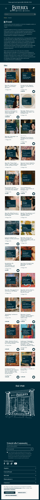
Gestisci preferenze (11, 495)
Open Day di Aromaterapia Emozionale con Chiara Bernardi (27, 264)
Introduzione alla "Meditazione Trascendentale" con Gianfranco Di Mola (10, 265)
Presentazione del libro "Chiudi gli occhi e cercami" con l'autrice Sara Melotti (12, 188)
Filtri (5, 65)
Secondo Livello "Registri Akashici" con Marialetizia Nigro (27, 86)
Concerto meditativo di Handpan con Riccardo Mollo (12, 238)
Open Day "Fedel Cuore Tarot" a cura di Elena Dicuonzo (10, 86)
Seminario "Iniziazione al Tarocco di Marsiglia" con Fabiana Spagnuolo (11, 112)
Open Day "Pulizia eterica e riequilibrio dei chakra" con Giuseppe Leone (27, 112)
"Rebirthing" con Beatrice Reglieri (11, 315)
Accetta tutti (9, 492)
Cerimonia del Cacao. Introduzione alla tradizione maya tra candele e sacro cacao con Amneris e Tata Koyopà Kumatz (12, 371)
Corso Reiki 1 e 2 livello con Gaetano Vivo (27, 369)
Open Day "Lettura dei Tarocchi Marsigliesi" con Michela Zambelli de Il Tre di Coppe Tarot (28, 239)
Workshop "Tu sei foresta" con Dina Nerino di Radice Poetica (27, 138)
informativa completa (9, 489)
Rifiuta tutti (22, 492)
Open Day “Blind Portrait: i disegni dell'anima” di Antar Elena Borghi (12, 214)
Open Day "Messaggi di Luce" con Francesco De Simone (12, 290)
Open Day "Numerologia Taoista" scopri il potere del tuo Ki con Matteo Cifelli (11, 164)
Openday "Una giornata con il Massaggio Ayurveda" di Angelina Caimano (28, 214)
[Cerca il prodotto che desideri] (19, 14)
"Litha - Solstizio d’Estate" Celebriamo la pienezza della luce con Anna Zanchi (12, 342)
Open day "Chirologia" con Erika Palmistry (11, 137)
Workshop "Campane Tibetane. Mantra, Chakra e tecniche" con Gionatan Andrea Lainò (27, 316)
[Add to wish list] (18, 70)
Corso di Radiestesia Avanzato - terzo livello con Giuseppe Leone (27, 188)
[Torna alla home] (20, 8)
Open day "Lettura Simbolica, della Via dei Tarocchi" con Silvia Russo (28, 164)
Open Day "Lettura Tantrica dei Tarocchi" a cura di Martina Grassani (27, 291)
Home (5, 17)
